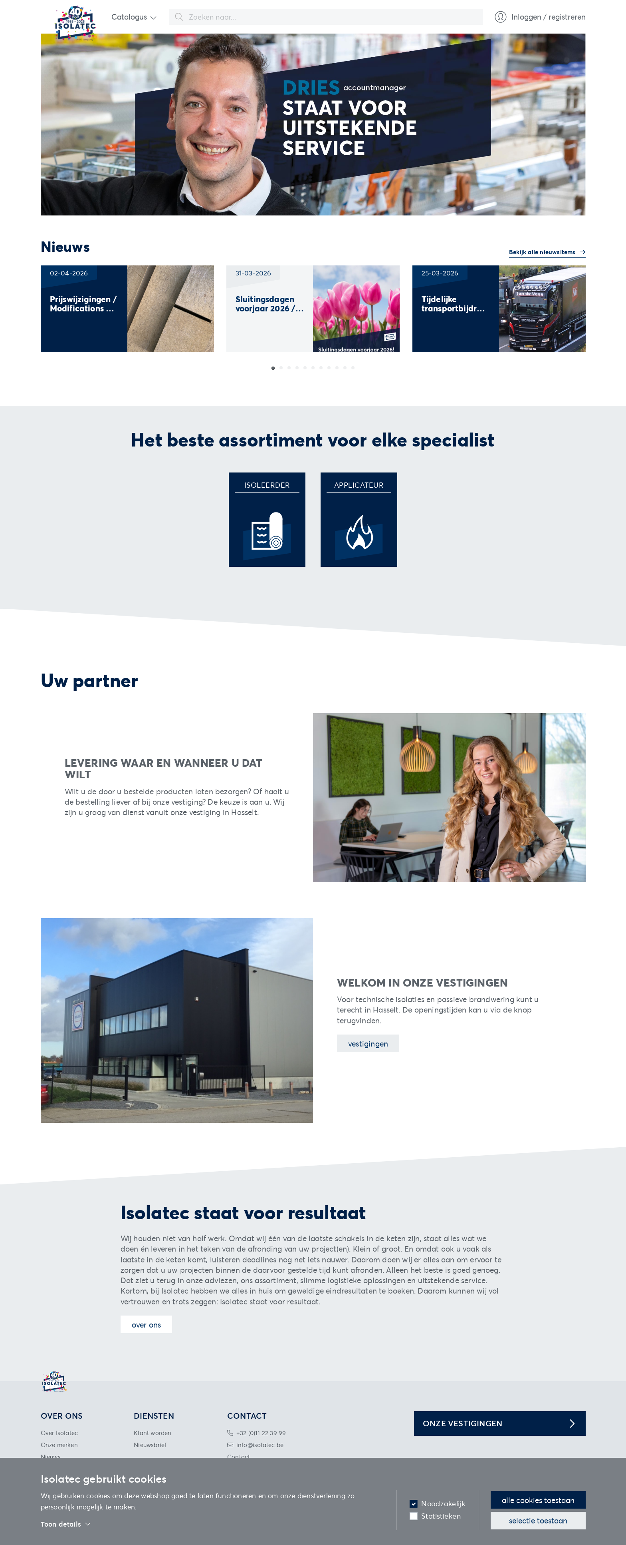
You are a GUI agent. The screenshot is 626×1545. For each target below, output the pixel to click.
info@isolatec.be (259, 1445)
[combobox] (326, 17)
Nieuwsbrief (150, 1445)
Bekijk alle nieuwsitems (543, 252)
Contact (238, 1457)
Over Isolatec (59, 1433)
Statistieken (441, 1516)
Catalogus (129, 17)
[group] (127, 308)
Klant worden (152, 1433)
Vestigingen (368, 1044)
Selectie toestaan (538, 1520)
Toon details (66, 1524)
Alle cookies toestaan (538, 1500)
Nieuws (51, 1457)
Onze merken (59, 1445)
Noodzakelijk (443, 1503)
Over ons (146, 1325)
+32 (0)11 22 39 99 (261, 1433)
